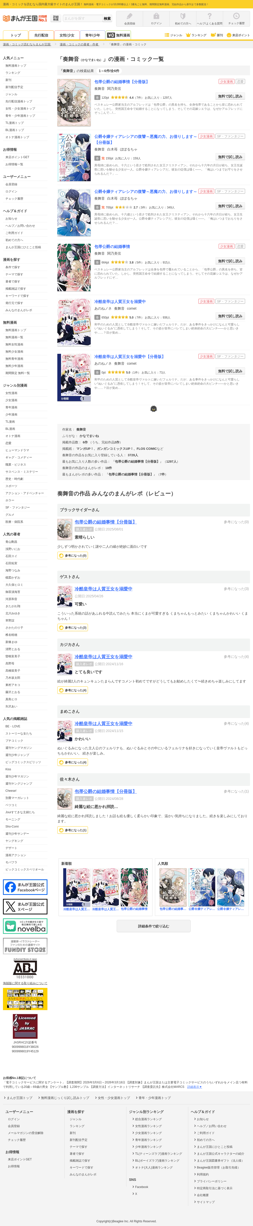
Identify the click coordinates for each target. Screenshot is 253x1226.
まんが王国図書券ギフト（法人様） (218, 1160)
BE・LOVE (12, 726)
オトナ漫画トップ (17, 137)
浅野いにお (12, 549)
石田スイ (11, 556)
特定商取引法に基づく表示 (212, 1188)
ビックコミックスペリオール (24, 869)
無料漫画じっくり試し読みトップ (63, 1098)
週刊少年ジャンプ (17, 755)
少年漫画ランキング (146, 1147)
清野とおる (12, 649)
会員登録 (11, 184)
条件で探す (12, 267)
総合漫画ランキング (146, 1119)
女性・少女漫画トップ (20, 108)
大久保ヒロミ (14, 584)
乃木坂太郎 (12, 677)
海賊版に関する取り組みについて (25, 983)
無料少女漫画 (14, 351)
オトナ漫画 (12, 436)
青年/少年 (92, 35)
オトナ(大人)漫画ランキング (152, 1167)
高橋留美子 (12, 670)
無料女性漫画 (14, 344)
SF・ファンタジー (17, 507)
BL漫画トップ (14, 130)
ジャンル (173, 35)
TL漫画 (10, 421)
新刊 (216, 35)
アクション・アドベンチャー (24, 493)
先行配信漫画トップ (18, 101)
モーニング (12, 819)
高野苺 (9, 663)
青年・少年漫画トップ (20, 115)
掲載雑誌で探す (15, 288)
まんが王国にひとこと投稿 (23, 247)
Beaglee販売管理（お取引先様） (216, 1167)
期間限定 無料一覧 (17, 373)
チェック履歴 (14, 198)
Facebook (139, 1187)
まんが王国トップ (17, 1098)
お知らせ (11, 218)
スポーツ (11, 486)
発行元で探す (14, 303)
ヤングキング (14, 841)
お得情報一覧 (14, 164)
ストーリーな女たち (18, 733)
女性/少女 (67, 35)
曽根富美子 (12, 656)
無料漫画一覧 (14, 337)
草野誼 (9, 620)
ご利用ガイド (14, 233)
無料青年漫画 (14, 358)
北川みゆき (12, 613)
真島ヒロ (11, 699)
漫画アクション (15, 855)
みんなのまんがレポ (18, 310)
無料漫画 (118, 35)
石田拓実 (11, 563)
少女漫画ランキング (146, 1133)
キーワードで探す (17, 296)
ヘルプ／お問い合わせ (20, 225)
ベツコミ (11, 805)
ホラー (9, 500)
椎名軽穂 (11, 635)
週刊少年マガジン (17, 776)
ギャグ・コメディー (18, 457)
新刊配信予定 (14, 87)
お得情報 (14, 1166)
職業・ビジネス (15, 464)
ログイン (11, 191)
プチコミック (14, 740)
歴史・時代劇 (14, 479)
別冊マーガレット (17, 798)
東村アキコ (12, 685)
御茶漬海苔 (12, 592)
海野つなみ (12, 570)
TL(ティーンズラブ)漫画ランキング (156, 1153)
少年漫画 (11, 414)
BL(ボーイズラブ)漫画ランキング (155, 1160)
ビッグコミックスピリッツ (23, 762)
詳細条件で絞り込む (153, 926)
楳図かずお (12, 577)
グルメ (9, 514)
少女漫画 (11, 400)
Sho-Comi (12, 826)
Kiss (8, 769)
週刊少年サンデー (17, 833)
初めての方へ (14, 240)
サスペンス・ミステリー (21, 471)
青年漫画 (11, 407)
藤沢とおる (12, 692)
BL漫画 (10, 429)
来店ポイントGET (17, 157)
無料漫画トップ (15, 65)
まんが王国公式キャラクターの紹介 (218, 1153)
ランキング (195, 35)
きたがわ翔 (12, 606)
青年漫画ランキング (146, 1140)
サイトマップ (204, 1202)
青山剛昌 (11, 542)
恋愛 (8, 443)
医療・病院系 (14, 522)
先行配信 (41, 35)
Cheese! (11, 790)
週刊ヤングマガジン (18, 748)
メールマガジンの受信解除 (25, 1133)
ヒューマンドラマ (17, 450)
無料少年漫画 (14, 366)
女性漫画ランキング (146, 1126)
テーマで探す (14, 274)
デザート (11, 848)
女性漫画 (11, 393)
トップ (15, 35)
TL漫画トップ (14, 123)
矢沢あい (11, 706)
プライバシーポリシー (210, 1181)
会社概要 (201, 1195)
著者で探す (12, 281)
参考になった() (75, 555)
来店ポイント (238, 35)
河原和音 (11, 599)
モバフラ (11, 862)
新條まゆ (11, 642)
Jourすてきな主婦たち (20, 812)
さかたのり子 (14, 627)
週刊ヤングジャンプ (18, 783)
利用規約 (201, 1174)
